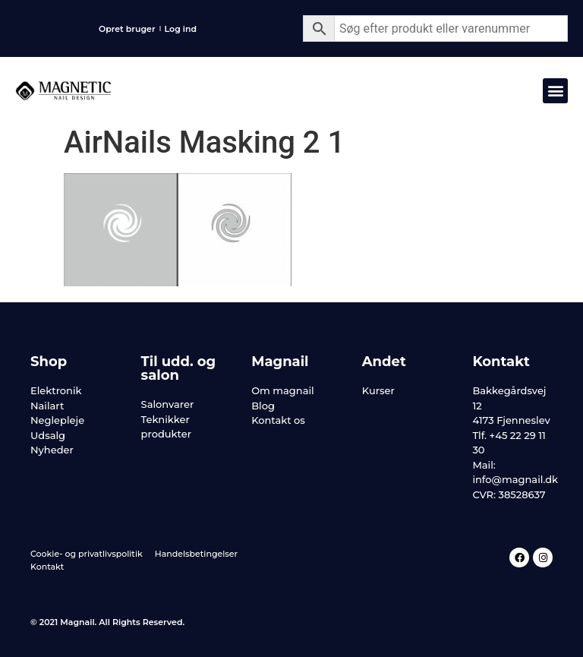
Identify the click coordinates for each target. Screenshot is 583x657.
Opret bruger (127, 29)
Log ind (181, 29)
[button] (555, 90)
